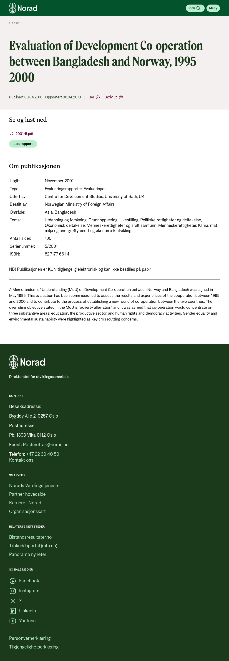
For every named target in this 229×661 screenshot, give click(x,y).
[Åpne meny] (213, 8)
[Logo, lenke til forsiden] (23, 8)
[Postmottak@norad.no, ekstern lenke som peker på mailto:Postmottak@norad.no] (46, 445)
